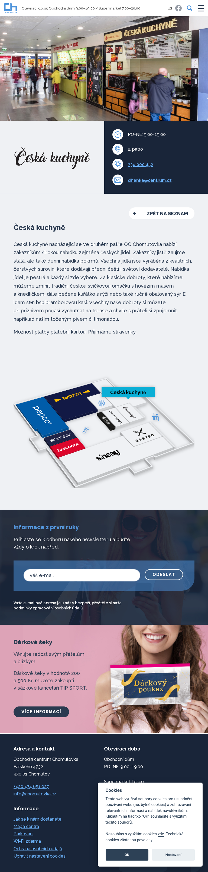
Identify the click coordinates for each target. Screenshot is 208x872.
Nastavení (173, 855)
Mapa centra (26, 826)
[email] (82, 575)
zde (161, 834)
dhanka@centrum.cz (150, 180)
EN (170, 8)
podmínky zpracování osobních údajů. (49, 608)
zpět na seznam (167, 213)
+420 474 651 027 (31, 786)
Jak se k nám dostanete (37, 819)
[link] (178, 8)
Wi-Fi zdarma (27, 841)
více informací (41, 711)
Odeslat (163, 574)
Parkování (23, 833)
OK (127, 855)
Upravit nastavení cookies (40, 856)
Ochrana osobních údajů (38, 848)
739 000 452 (140, 164)
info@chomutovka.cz (35, 793)
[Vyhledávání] (188, 8)
